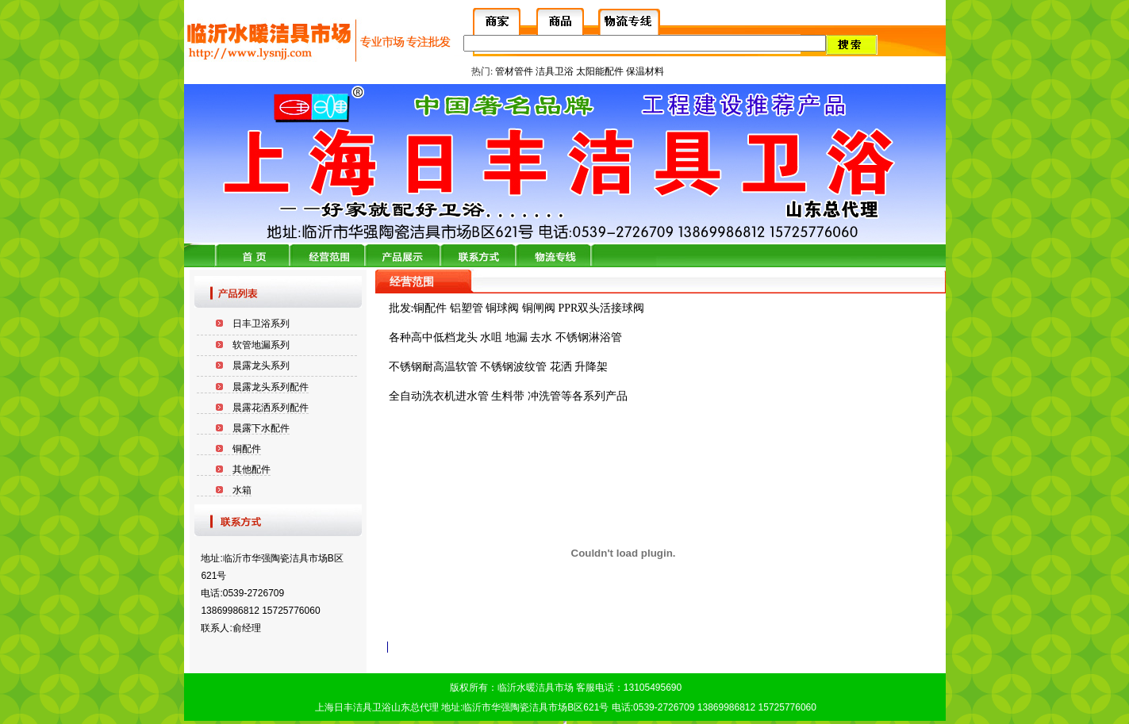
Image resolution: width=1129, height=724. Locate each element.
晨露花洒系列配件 (270, 407)
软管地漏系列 (261, 345)
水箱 (242, 490)
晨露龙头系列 (261, 365)
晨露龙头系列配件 (270, 387)
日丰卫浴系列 (261, 323)
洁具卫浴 (555, 71)
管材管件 (514, 71)
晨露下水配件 (261, 428)
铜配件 (246, 448)
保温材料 (645, 71)
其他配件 (251, 469)
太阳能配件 (600, 71)
